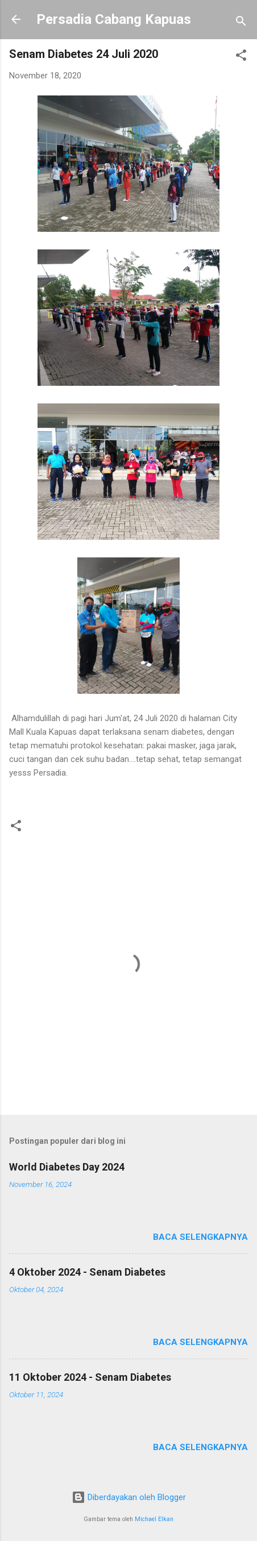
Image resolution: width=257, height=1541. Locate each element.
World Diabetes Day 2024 (67, 1167)
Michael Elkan (154, 1519)
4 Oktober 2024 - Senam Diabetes (87, 1272)
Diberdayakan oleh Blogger (129, 1497)
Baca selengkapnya (200, 1237)
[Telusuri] (241, 23)
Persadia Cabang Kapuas (113, 19)
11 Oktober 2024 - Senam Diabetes (90, 1377)
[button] (241, 57)
